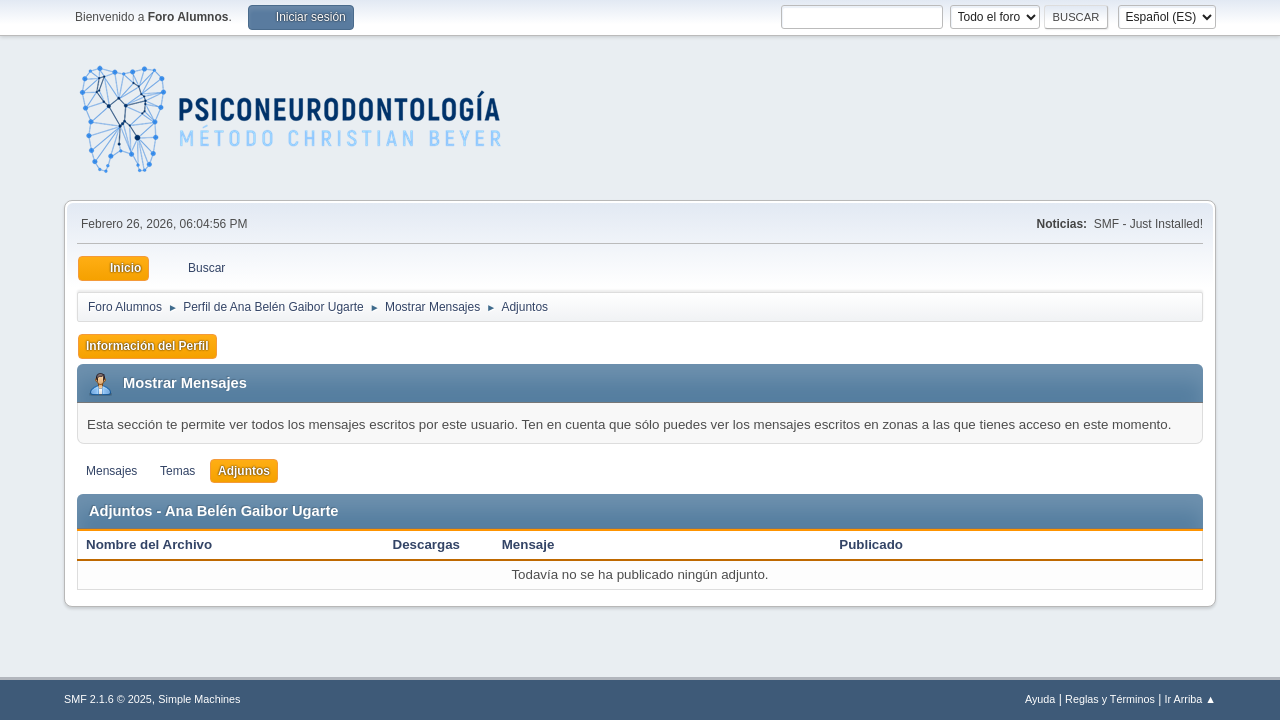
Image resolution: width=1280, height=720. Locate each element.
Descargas (426, 544)
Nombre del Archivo (160, 544)
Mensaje (528, 544)
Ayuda (1040, 699)
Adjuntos (244, 471)
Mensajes (111, 471)
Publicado (871, 544)
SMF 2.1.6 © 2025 (108, 699)
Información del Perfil (147, 346)
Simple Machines (199, 699)
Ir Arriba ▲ (1190, 699)
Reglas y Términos (1110, 699)
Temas (177, 471)
